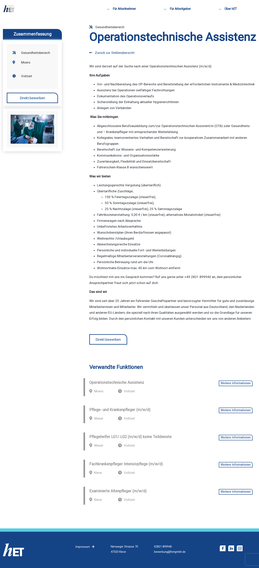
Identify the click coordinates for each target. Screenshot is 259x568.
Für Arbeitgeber (180, 9)
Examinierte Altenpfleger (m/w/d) (118, 491)
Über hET (231, 9)
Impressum (82, 547)
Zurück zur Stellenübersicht (112, 53)
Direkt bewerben (32, 98)
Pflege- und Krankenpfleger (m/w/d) (119, 409)
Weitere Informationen (236, 383)
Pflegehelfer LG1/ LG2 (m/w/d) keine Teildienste (130, 436)
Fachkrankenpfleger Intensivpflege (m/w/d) (126, 464)
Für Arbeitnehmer (124, 9)
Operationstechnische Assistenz (116, 382)
